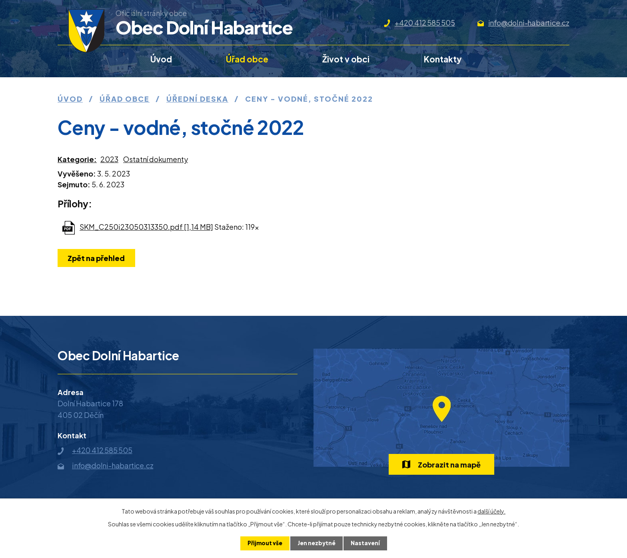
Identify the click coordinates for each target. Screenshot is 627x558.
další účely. (491, 511)
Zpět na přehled (97, 258)
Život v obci (345, 59)
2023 (109, 159)
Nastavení (366, 543)
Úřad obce (247, 59)
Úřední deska (197, 98)
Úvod (161, 59)
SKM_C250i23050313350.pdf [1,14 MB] (146, 226)
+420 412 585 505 (425, 22)
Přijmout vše (264, 543)
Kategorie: (77, 159)
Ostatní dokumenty (155, 159)
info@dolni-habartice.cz (528, 22)
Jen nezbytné (316, 543)
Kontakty (443, 59)
